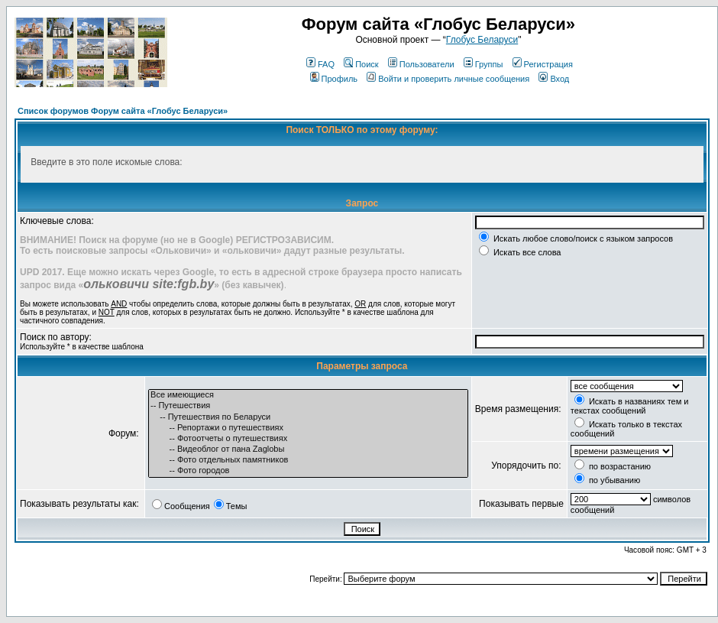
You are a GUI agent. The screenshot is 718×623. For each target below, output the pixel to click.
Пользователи (421, 64)
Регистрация (543, 64)
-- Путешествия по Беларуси (308, 417)
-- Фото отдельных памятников (308, 460)
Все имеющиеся (308, 395)
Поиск (361, 64)
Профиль (334, 78)
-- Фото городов (308, 471)
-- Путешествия (308, 406)
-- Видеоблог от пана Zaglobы (308, 449)
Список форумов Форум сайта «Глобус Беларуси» (123, 110)
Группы (483, 64)
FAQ (320, 64)
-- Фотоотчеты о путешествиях (308, 438)
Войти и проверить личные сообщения (448, 78)
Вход (553, 78)
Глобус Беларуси (482, 39)
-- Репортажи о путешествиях (308, 428)
